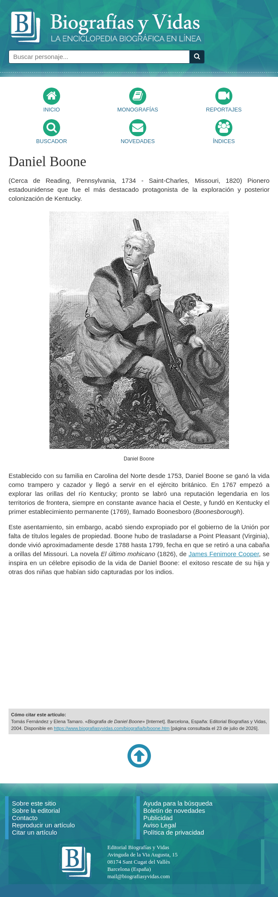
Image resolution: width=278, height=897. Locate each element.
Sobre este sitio (34, 803)
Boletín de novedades (174, 810)
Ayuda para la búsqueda (177, 803)
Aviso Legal (159, 825)
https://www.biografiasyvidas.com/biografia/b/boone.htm (111, 728)
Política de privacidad (173, 832)
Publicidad (158, 817)
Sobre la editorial (36, 810)
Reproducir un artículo (43, 825)
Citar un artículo (34, 832)
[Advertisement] (139, 642)
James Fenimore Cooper (223, 553)
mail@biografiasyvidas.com (138, 876)
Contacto (25, 817)
